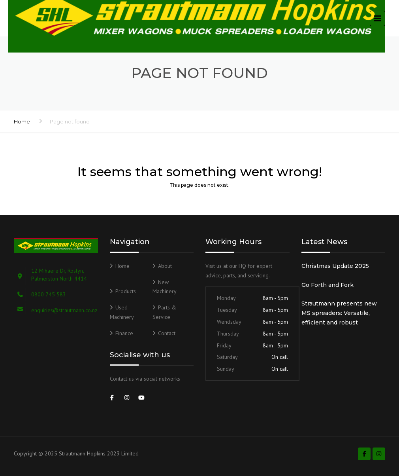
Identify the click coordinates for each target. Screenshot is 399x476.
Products (125, 291)
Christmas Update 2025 (335, 265)
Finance (124, 333)
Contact (166, 333)
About (165, 265)
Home (22, 121)
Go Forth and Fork (327, 284)
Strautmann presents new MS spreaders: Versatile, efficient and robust (339, 313)
